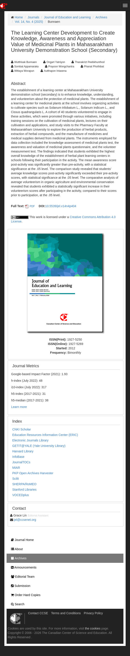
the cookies (92, 628)
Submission (19, 586)
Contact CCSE (38, 613)
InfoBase (18, 456)
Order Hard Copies (24, 595)
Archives (101, 17)
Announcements (22, 567)
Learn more (19, 407)
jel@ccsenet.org (25, 519)
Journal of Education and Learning (67, 17)
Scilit (15, 478)
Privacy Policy (93, 613)
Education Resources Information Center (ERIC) (45, 435)
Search (16, 604)
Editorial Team (21, 576)
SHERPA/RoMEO (24, 484)
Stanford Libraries (24, 489)
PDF (32, 206)
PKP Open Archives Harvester (32, 473)
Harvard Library (22, 451)
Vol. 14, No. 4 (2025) (29, 21)
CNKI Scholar (21, 429)
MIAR (16, 467)
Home (19, 17)
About (16, 549)
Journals (33, 17)
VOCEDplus (20, 495)
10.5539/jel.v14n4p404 (60, 206)
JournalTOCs (21, 462)
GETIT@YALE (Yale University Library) (38, 446)
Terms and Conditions (66, 613)
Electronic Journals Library (30, 440)
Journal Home (21, 540)
